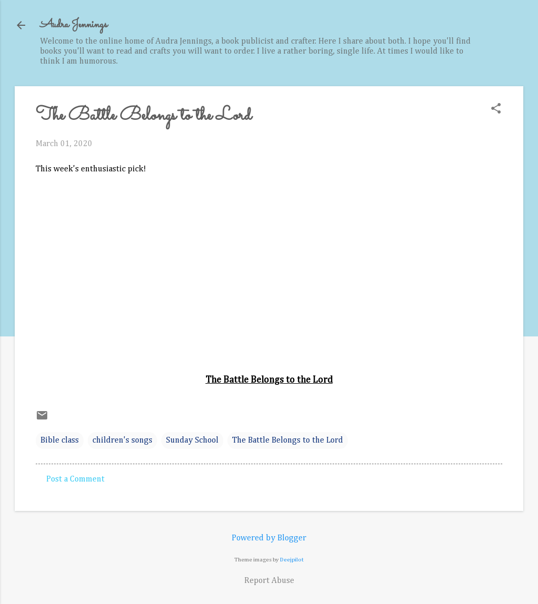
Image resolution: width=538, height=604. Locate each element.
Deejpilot (292, 559)
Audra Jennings (73, 25)
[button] (496, 109)
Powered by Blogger (269, 538)
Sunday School (192, 440)
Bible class (59, 440)
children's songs (122, 440)
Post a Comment (75, 479)
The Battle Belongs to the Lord (287, 440)
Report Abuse (269, 581)
